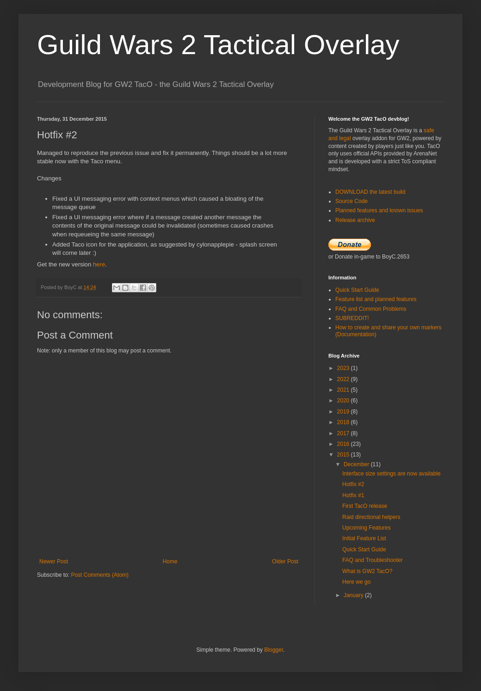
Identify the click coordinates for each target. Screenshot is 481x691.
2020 (344, 400)
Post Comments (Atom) (100, 575)
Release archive (355, 220)
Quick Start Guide (357, 290)
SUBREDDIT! (352, 318)
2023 (344, 368)
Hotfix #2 (353, 484)
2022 (344, 379)
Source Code (351, 201)
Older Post (285, 561)
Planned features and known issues (379, 210)
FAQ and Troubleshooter (372, 560)
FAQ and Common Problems (370, 309)
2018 (344, 422)
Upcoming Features (366, 527)
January (354, 595)
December (357, 464)
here (99, 264)
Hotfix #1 (353, 495)
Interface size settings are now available (391, 473)
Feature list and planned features (375, 299)
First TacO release (364, 506)
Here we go (356, 582)
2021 (344, 390)
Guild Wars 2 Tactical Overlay (218, 44)
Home (170, 561)
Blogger (273, 650)
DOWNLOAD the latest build (370, 192)
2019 (344, 411)
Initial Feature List (364, 538)
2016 (344, 444)
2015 (344, 454)
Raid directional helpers (371, 517)
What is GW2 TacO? (367, 571)
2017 (344, 433)
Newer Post (53, 561)
